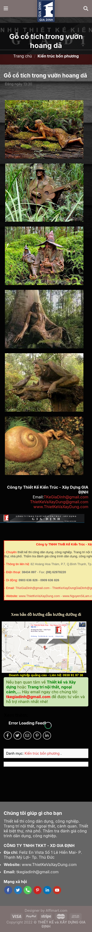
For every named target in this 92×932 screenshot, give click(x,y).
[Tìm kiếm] (85, 8)
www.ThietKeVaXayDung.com (60, 506)
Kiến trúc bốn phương (43, 753)
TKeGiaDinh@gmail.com (66, 497)
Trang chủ (22, 56)
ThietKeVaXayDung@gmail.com (59, 501)
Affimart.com (56, 910)
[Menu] (6, 8)
